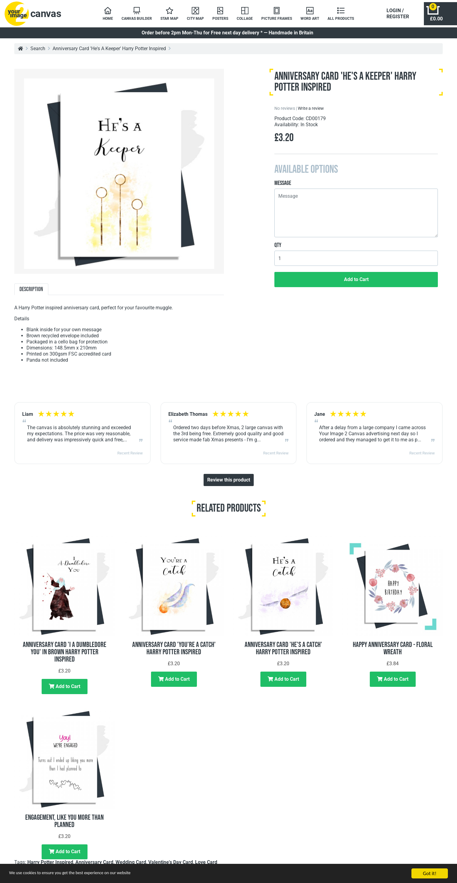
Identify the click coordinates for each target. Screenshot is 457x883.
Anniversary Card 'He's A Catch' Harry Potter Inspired (283, 651)
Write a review (311, 111)
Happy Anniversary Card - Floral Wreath (393, 651)
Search (37, 51)
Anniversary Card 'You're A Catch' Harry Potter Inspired (174, 651)
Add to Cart (356, 282)
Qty (277, 248)
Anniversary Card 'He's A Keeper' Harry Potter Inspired (109, 51)
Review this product (228, 483)
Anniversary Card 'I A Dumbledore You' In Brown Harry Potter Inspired (64, 655)
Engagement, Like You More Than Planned (64, 824)
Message (282, 186)
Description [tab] (31, 292)
